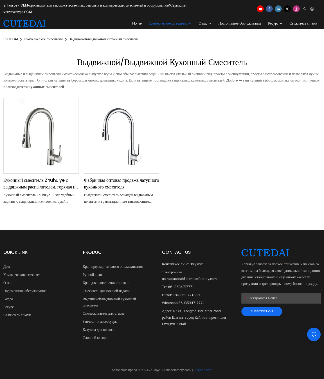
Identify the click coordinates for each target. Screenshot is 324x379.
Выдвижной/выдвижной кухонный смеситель (104, 39)
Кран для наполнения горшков (106, 283)
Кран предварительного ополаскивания (113, 266)
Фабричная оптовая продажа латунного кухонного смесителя (121, 183)
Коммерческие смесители (43, 39)
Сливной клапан (95, 338)
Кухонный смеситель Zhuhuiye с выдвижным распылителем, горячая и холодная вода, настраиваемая (39, 183)
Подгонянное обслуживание (24, 291)
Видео (8, 299)
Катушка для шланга (98, 329)
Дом (6, 266)
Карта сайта (203, 370)
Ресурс (8, 307)
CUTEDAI (10, 39)
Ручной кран (92, 275)
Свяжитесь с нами (17, 315)
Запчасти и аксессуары (100, 321)
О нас (7, 283)
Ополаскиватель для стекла (103, 313)
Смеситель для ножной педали (106, 291)
